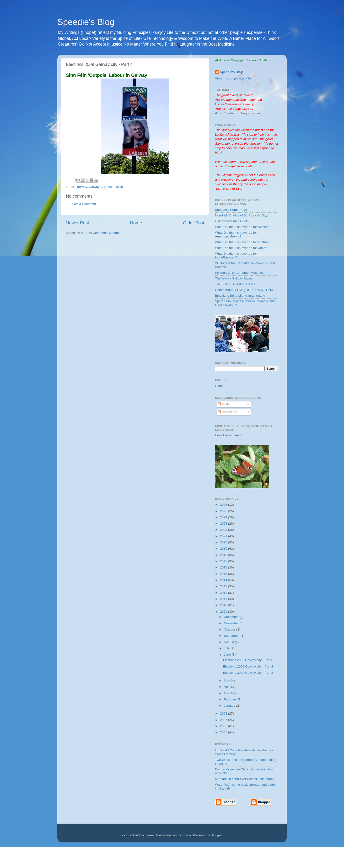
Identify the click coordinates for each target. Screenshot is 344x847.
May (227, 680)
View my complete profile (233, 78)
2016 (224, 567)
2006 (224, 726)
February (231, 699)
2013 (224, 586)
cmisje (186, 835)
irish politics (116, 187)
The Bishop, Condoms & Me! (235, 284)
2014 (224, 580)
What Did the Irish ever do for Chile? (241, 248)
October (230, 629)
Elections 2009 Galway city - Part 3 (248, 672)
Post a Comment (84, 204)
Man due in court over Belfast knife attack (244, 779)
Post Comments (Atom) (102, 233)
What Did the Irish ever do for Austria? (242, 242)
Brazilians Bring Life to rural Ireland (240, 295)
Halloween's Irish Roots (232, 221)
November (232, 623)
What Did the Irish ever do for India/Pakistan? (236, 255)
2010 (224, 605)
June (228, 654)
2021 (224, 536)
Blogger (216, 835)
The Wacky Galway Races (234, 278)
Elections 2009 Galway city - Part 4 (248, 666)
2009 (224, 611)
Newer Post (77, 222)
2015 (224, 574)
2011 (224, 599)
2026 (224, 504)
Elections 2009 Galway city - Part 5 (248, 660)
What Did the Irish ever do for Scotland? (243, 227)
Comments (227, 412)
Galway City (97, 187)
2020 (224, 542)
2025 (224, 511)
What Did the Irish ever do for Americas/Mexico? (236, 234)
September (232, 635)
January (230, 705)
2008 (224, 713)
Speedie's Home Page (231, 209)
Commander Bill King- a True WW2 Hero (244, 290)
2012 (224, 592)
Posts (224, 404)
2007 (224, 720)
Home (136, 222)
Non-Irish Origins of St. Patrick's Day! (241, 215)
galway (82, 187)
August (229, 642)
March (229, 693)
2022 (224, 529)
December (232, 617)
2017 (224, 561)
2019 (224, 548)
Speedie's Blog (85, 22)
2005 (224, 732)
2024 (224, 517)
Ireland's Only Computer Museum (239, 272)
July (227, 648)
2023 (224, 523)
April (227, 687)
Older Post (193, 222)
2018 (224, 555)
